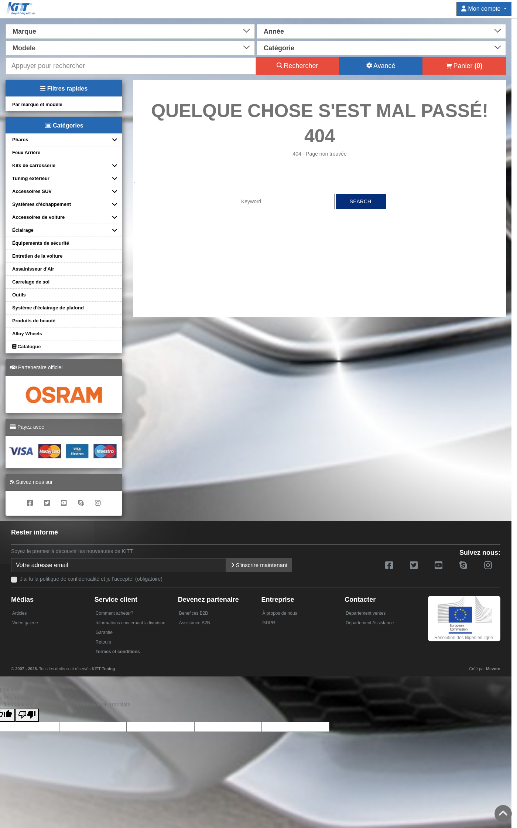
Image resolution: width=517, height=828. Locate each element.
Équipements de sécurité (40, 243)
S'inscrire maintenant (259, 565)
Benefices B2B (193, 613)
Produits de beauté (33, 320)
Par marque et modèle (37, 104)
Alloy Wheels (27, 333)
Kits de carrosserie (33, 165)
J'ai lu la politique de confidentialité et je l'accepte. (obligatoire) (91, 579)
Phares (20, 139)
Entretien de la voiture (37, 256)
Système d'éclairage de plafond (48, 307)
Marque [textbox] (24, 31)
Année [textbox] (274, 31)
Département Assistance (370, 622)
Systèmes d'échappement (41, 204)
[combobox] (130, 30)
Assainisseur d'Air (33, 269)
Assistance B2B (194, 622)
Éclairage (23, 230)
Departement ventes (366, 613)
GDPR (268, 622)
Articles (19, 613)
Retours (103, 642)
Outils (19, 295)
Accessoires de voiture (38, 217)
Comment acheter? (114, 613)
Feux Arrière (26, 152)
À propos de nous (279, 613)
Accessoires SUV (32, 191)
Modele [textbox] (24, 48)
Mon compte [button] (481, 9)
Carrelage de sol (30, 282)
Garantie (104, 632)
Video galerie (25, 622)
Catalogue (26, 346)
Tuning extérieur (30, 178)
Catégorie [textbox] (279, 48)
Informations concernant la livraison (130, 622)
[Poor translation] (27, 715)
